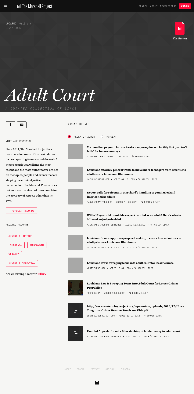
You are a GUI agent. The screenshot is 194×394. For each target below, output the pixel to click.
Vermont (14, 254)
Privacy (95, 369)
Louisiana (15, 245)
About (153, 6)
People (80, 369)
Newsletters (168, 6)
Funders (125, 369)
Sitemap (110, 369)
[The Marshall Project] (33, 6)
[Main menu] (6, 6)
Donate (185, 6)
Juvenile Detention (22, 263)
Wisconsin (37, 245)
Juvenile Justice (20, 236)
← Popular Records (21, 210)
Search (143, 6)
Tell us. (41, 274)
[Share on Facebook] (10, 124)
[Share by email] (22, 124)
